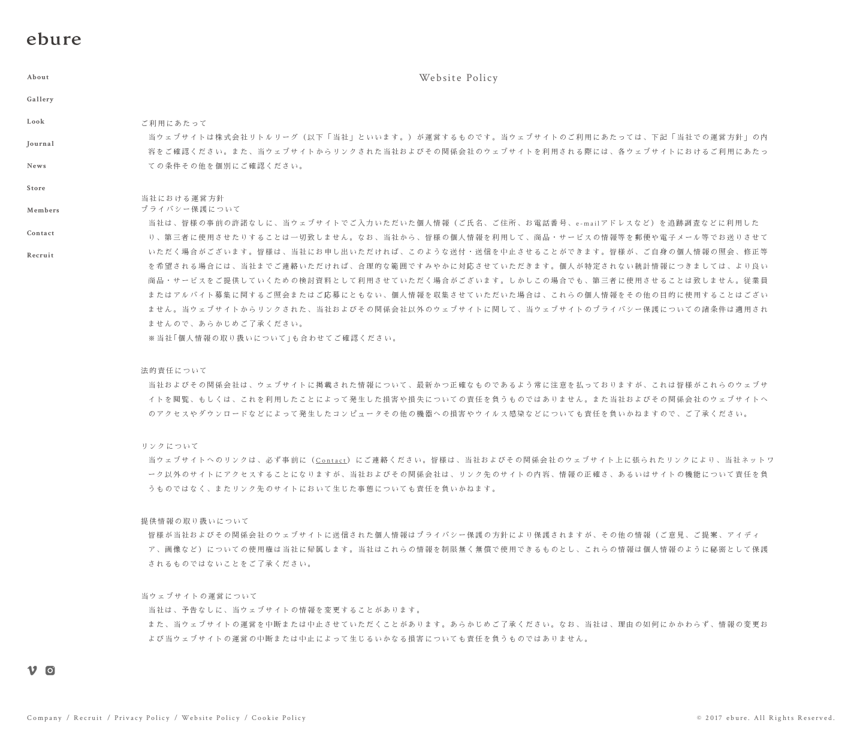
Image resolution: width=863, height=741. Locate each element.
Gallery (40, 99)
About (38, 77)
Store (36, 188)
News (37, 165)
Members (43, 210)
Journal (41, 143)
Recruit (40, 255)
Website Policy (211, 717)
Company (44, 717)
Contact (41, 233)
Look (36, 121)
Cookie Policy (279, 717)
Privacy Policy (142, 717)
